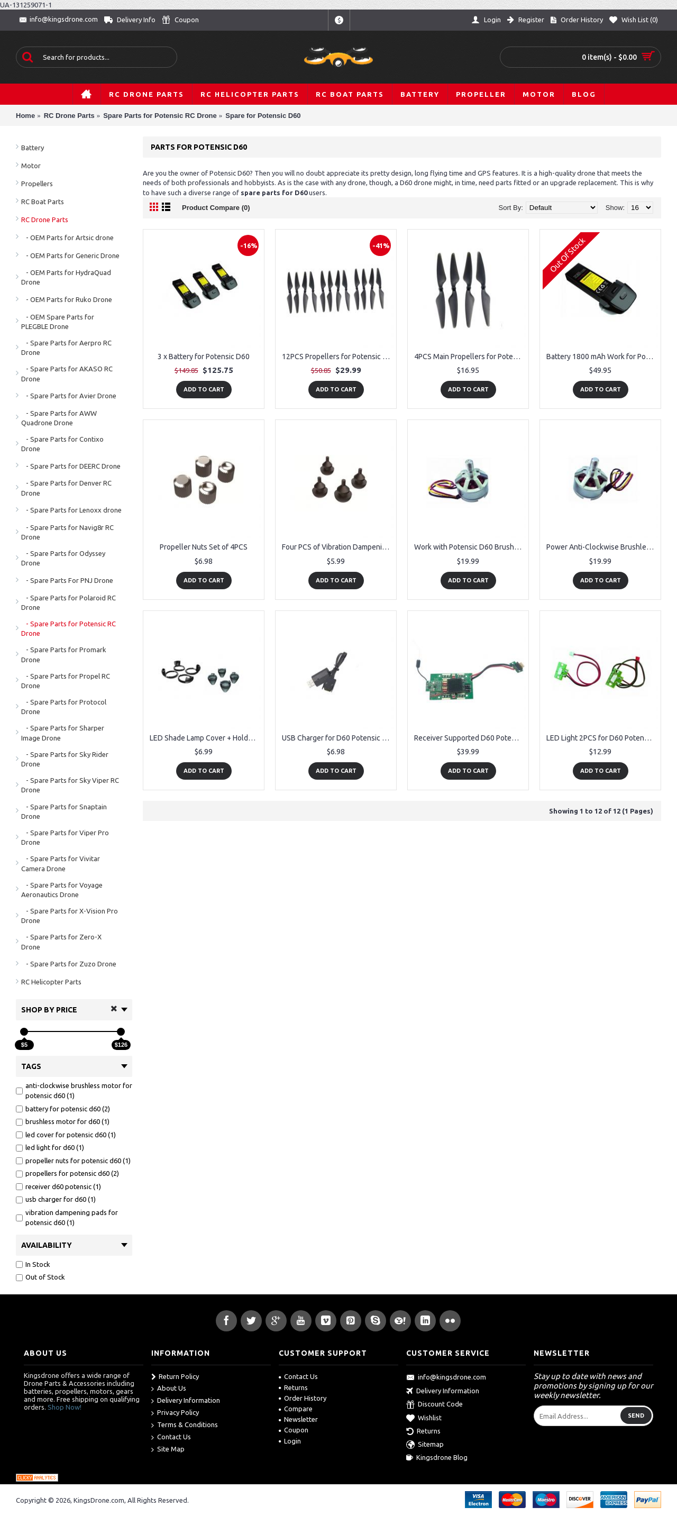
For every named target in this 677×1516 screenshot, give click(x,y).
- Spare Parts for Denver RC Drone (66, 487)
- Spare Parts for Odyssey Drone (63, 558)
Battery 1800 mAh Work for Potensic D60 (602, 356)
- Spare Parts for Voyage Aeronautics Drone (62, 889)
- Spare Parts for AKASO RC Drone (67, 373)
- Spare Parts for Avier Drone (68, 395)
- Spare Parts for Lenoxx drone (71, 510)
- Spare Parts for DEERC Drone (71, 466)
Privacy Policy (175, 1413)
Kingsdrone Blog (437, 1458)
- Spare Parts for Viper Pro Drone (65, 837)
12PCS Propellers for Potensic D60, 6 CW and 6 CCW (338, 356)
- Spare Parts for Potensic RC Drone (68, 628)
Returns (293, 1387)
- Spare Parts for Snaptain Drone (64, 811)
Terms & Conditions (184, 1425)
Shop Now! (64, 1407)
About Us (168, 1388)
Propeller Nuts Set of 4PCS (204, 547)
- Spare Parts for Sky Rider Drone (64, 759)
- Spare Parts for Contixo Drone (62, 443)
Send (636, 1415)
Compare (296, 1408)
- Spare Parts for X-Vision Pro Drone (69, 915)
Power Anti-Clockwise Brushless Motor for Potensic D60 (602, 547)
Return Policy (175, 1377)
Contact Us (171, 1437)
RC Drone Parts (44, 219)
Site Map (168, 1449)
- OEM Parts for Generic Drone (70, 255)
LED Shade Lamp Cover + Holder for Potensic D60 (205, 738)
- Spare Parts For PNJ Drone (67, 580)
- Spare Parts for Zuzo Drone (68, 963)
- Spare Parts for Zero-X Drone (61, 941)
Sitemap (425, 1445)
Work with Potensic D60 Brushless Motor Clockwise (470, 547)
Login (290, 1441)
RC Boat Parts (42, 201)
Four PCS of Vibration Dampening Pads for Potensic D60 (338, 547)
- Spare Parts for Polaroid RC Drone (68, 602)
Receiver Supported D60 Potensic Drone (470, 738)
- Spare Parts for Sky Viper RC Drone (70, 785)
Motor (31, 165)
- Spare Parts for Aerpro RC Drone (66, 347)
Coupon (293, 1429)
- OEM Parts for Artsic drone (67, 237)
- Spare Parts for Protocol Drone (63, 706)
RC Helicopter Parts (51, 981)
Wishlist (424, 1418)
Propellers (37, 183)
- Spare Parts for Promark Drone (63, 654)
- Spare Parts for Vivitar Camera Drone (60, 863)
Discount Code (434, 1405)
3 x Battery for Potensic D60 (204, 356)
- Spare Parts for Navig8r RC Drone (67, 532)
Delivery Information (185, 1400)
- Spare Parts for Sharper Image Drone (62, 732)
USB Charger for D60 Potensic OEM (338, 738)
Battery (32, 147)
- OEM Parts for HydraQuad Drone (66, 277)
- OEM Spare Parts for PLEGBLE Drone (57, 321)
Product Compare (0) (216, 208)
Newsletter (298, 1419)
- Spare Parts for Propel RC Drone (65, 680)
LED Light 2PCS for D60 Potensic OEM (602, 738)
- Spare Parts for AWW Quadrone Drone (59, 417)
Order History (302, 1398)
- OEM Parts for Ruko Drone (66, 299)
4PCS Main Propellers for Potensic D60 (470, 356)
